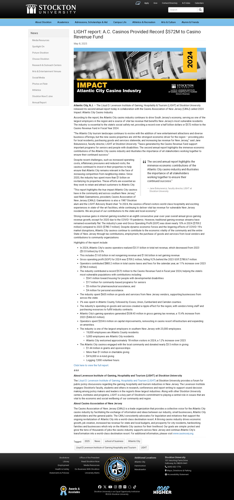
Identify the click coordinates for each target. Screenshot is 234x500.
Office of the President (89, 457)
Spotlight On (38, 46)
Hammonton (140, 466)
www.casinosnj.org (183, 433)
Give (155, 3)
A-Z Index (186, 3)
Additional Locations (145, 457)
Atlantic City (140, 462)
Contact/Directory (169, 3)
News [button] (97, 441)
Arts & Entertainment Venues (46, 71)
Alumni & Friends (190, 22)
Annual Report (39, 102)
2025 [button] (87, 441)
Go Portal (137, 2)
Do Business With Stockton (87, 469)
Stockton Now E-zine (42, 96)
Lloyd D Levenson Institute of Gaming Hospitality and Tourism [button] (106, 447)
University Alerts (92, 473)
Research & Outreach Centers (46, 65)
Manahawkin (140, 469)
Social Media (38, 77)
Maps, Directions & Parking (179, 470)
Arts (168, 22)
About (43, 22)
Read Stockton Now (90, 461)
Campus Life (119, 22)
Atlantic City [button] (134, 441)
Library (66, 461)
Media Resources (40, 40)
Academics (63, 22)
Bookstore (64, 457)
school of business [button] (114, 441)
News (34, 33)
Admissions (91, 22)
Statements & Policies (59, 473)
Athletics (143, 22)
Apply (146, 3)
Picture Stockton (40, 52)
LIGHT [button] (144, 447)
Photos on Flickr (40, 84)
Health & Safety (62, 469)
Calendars (199, 3)
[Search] (182, 9)
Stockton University (51, 9)
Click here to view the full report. (91, 365)
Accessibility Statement (178, 474)
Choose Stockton (40, 59)
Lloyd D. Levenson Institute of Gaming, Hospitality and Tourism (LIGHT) (117, 380)
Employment (63, 465)
